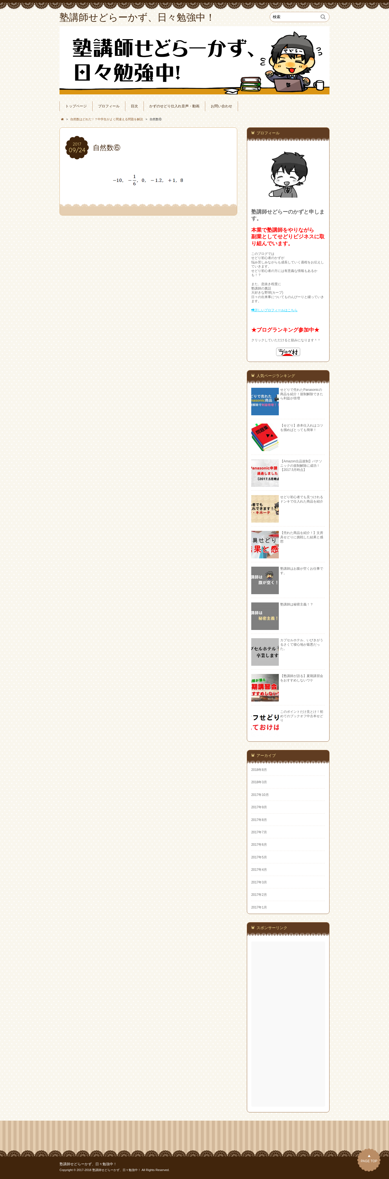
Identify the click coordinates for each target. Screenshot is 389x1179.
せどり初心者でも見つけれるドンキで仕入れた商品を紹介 (301, 499)
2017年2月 (259, 895)
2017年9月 (259, 807)
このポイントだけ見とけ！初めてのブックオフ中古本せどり (301, 716)
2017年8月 (259, 820)
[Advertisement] (289, 1024)
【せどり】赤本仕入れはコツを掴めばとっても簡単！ (301, 428)
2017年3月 (259, 882)
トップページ (76, 106)
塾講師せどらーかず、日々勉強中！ (88, 1164)
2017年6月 (259, 845)
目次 (134, 106)
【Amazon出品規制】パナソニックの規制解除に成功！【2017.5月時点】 (301, 465)
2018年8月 (259, 770)
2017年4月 (259, 870)
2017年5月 (259, 857)
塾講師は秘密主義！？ (296, 604)
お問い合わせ (221, 106)
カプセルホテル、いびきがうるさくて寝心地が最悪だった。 (301, 644)
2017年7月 (259, 832)
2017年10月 (260, 795)
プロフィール (109, 106)
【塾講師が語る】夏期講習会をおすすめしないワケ (301, 678)
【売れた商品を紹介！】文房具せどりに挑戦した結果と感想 (301, 537)
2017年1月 (259, 907)
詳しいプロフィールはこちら (276, 310)
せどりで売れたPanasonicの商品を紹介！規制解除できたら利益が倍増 (301, 394)
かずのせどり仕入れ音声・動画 (174, 106)
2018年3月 (259, 782)
